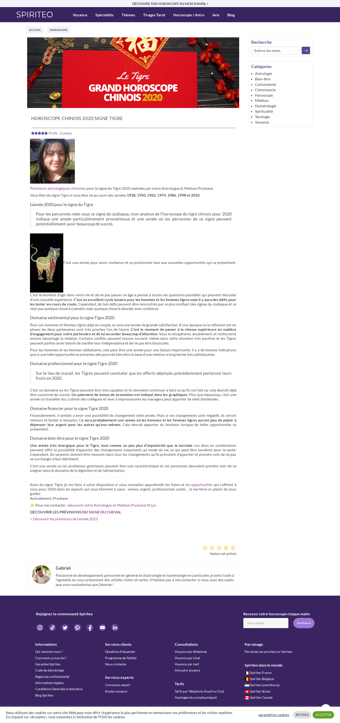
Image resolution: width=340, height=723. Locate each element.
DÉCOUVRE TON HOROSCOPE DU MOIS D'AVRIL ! (170, 4)
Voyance (80, 15)
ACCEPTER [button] (323, 715)
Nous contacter (116, 664)
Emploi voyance (116, 691)
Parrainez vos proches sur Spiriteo (268, 652)
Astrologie (263, 73)
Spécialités (104, 15)
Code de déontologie (49, 670)
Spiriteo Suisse (258, 691)
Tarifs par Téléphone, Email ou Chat (199, 691)
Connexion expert (117, 685)
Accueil (35, 30)
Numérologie (265, 105)
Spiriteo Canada (259, 697)
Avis (215, 15)
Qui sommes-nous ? (49, 652)
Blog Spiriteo (44, 695)
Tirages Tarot (154, 15)
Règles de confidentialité (52, 676)
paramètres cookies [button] (274, 715)
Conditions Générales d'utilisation (59, 688)
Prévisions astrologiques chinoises (58, 188)
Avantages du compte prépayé (196, 697)
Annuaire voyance (187, 670)
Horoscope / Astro (188, 15)
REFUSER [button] (302, 715)
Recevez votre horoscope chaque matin (276, 613)
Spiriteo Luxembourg (262, 685)
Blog (231, 15)
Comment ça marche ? (51, 658)
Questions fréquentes (120, 652)
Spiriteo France (258, 672)
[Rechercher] (306, 50)
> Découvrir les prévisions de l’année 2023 (64, 518)
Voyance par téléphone (191, 652)
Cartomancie (265, 84)
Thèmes (128, 15)
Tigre (65, 195)
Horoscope (59, 30)
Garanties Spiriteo (47, 664)
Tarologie (262, 116)
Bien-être (262, 79)
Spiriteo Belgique (259, 678)
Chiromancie (265, 89)
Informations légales (49, 682)
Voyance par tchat (187, 658)
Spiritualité (264, 111)
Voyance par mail (187, 664)
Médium (262, 100)
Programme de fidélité (120, 658)
